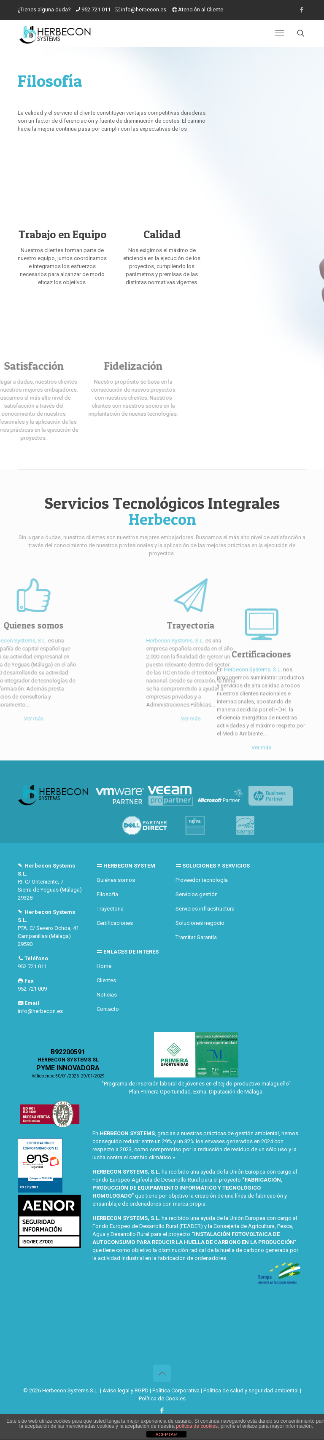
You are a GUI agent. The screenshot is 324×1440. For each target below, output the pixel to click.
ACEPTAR (166, 1434)
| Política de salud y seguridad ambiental (250, 1390)
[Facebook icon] (301, 9)
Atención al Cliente (200, 9)
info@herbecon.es (143, 9)
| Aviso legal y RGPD (124, 1390)
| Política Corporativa (175, 1390)
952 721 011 (96, 9)
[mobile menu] (280, 33)
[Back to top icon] (162, 1373)
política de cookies (197, 1426)
